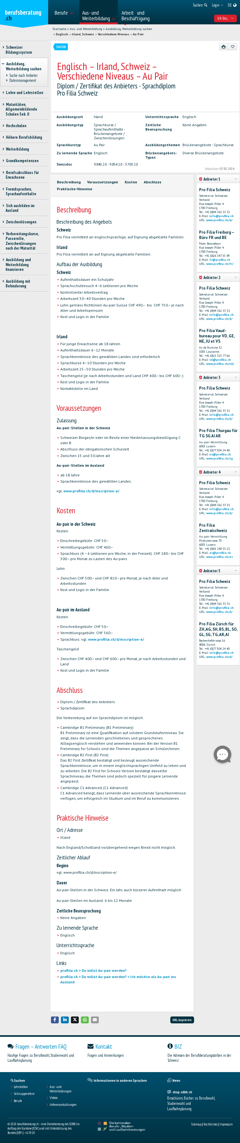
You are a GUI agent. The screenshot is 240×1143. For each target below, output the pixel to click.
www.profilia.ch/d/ (219, 220)
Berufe (18, 1101)
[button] (55, 1019)
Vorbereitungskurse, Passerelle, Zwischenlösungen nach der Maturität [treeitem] (22, 241)
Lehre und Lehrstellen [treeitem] (24, 92)
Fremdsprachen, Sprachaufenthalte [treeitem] (21, 191)
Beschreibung (69, 182)
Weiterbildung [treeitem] (17, 149)
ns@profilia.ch (220, 454)
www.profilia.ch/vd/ (220, 364)
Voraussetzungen (102, 182)
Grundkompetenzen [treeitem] (22, 160)
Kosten (131, 182)
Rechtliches (210, 1124)
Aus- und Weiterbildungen (61, 1089)
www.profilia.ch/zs (219, 557)
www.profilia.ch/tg (219, 458)
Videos (54, 1098)
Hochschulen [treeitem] (16, 125)
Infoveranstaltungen (63, 1104)
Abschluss (152, 182)
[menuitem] (65, 12)
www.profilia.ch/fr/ (219, 264)
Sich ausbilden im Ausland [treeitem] (20, 208)
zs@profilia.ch (220, 553)
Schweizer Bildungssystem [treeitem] (19, 50)
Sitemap (196, 1124)
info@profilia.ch (221, 216)
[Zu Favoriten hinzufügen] (232, 46)
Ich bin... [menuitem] (225, 18)
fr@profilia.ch (219, 260)
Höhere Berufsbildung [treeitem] (24, 137)
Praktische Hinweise (74, 188)
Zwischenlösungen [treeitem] (21, 222)
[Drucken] (223, 46)
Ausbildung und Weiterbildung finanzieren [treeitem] (18, 264)
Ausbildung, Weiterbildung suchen (129, 29)
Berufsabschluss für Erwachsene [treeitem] (22, 175)
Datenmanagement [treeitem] (22, 80)
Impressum (225, 1124)
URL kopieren (182, 1020)
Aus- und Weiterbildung (86, 29)
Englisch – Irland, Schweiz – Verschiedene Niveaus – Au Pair (100, 34)
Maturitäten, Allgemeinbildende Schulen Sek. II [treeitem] (21, 109)
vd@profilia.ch (220, 360)
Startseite (59, 29)
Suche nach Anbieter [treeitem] (23, 75)
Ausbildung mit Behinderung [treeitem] (18, 284)
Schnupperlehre (24, 1093)
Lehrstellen (21, 1087)
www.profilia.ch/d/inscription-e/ (91, 491)
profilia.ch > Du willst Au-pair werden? (93, 970)
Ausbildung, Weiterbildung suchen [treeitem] (23, 66)
